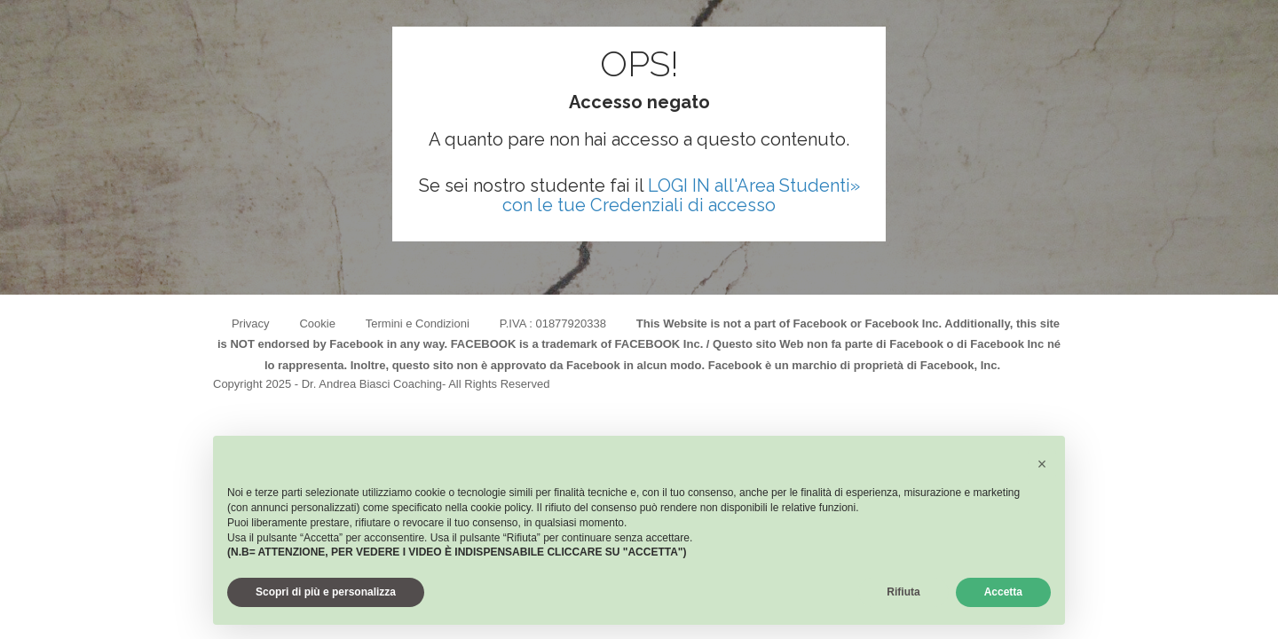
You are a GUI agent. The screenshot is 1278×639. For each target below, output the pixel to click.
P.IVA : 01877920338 (553, 323)
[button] (1042, 464)
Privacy (251, 323)
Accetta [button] (1003, 592)
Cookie (317, 323)
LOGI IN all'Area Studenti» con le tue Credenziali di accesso (681, 195)
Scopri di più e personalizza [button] (326, 592)
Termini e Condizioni (417, 323)
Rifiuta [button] (903, 592)
